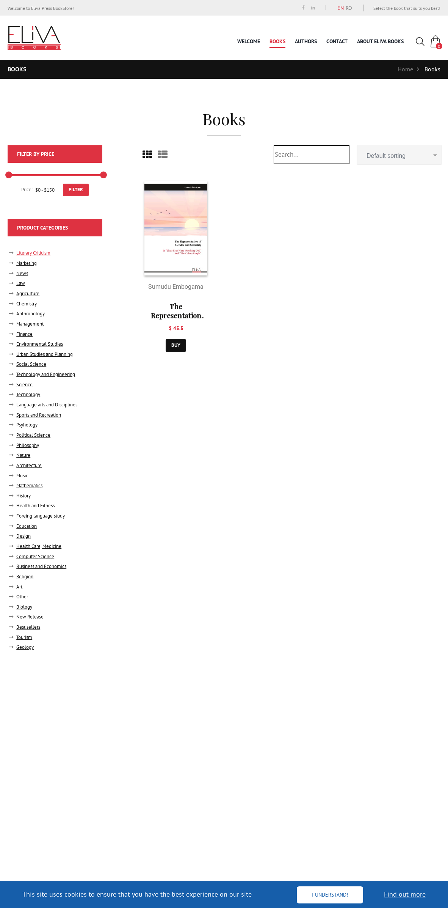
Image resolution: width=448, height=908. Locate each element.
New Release (30, 617)
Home (405, 69)
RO (349, 8)
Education (26, 526)
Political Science (33, 435)
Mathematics (29, 485)
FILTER (76, 189)
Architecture (29, 465)
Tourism (24, 637)
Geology (25, 647)
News (22, 273)
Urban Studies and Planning (44, 354)
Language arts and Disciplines (46, 404)
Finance (24, 334)
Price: (27, 189)
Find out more (405, 894)
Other (22, 596)
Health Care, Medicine (38, 546)
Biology (24, 607)
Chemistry (26, 304)
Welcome (248, 41)
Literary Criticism (33, 253)
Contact (337, 41)
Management (30, 324)
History (23, 496)
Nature (23, 455)
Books (277, 41)
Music (22, 475)
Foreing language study (40, 516)
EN (340, 8)
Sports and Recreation (38, 415)
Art (19, 587)
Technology (28, 394)
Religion (24, 576)
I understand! (330, 894)
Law (20, 283)
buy (175, 345)
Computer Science (35, 556)
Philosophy (27, 445)
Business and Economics (41, 566)
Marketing (26, 263)
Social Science (31, 364)
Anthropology (30, 313)
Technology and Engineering (45, 374)
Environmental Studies (39, 344)
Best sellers (28, 627)
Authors (306, 41)
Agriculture (27, 293)
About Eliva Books (380, 41)
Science (24, 384)
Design (23, 536)
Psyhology (27, 425)
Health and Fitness (35, 505)
